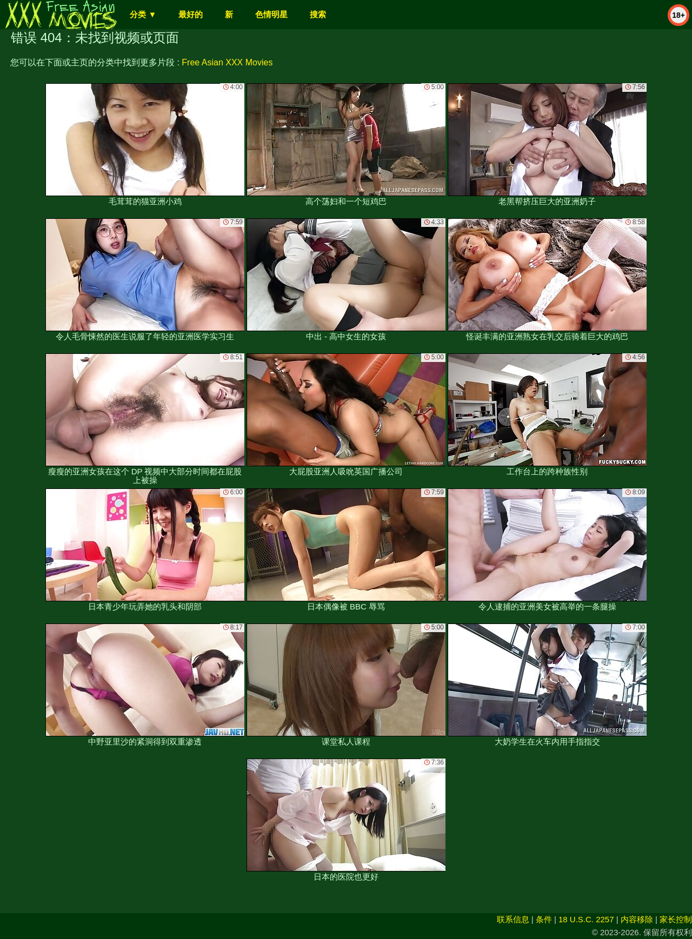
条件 (544, 919)
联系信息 (513, 919)
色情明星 (271, 14)
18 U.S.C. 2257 (586, 919)
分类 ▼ (143, 14)
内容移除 (637, 919)
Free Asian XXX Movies (227, 62)
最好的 (190, 14)
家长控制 (676, 919)
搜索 (318, 14)
